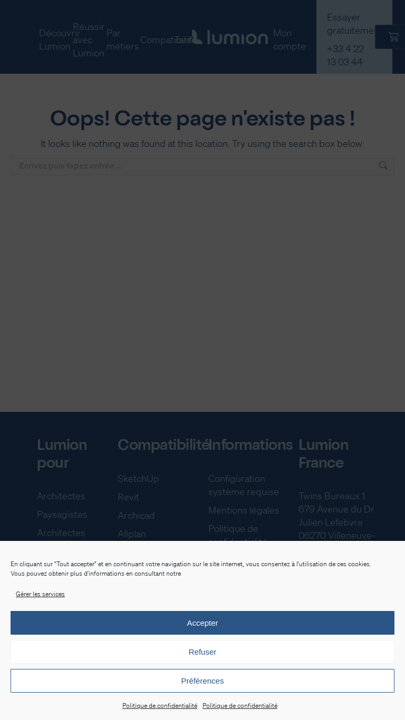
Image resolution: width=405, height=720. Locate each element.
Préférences (202, 680)
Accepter (202, 622)
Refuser (203, 651)
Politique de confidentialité (159, 705)
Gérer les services (40, 593)
